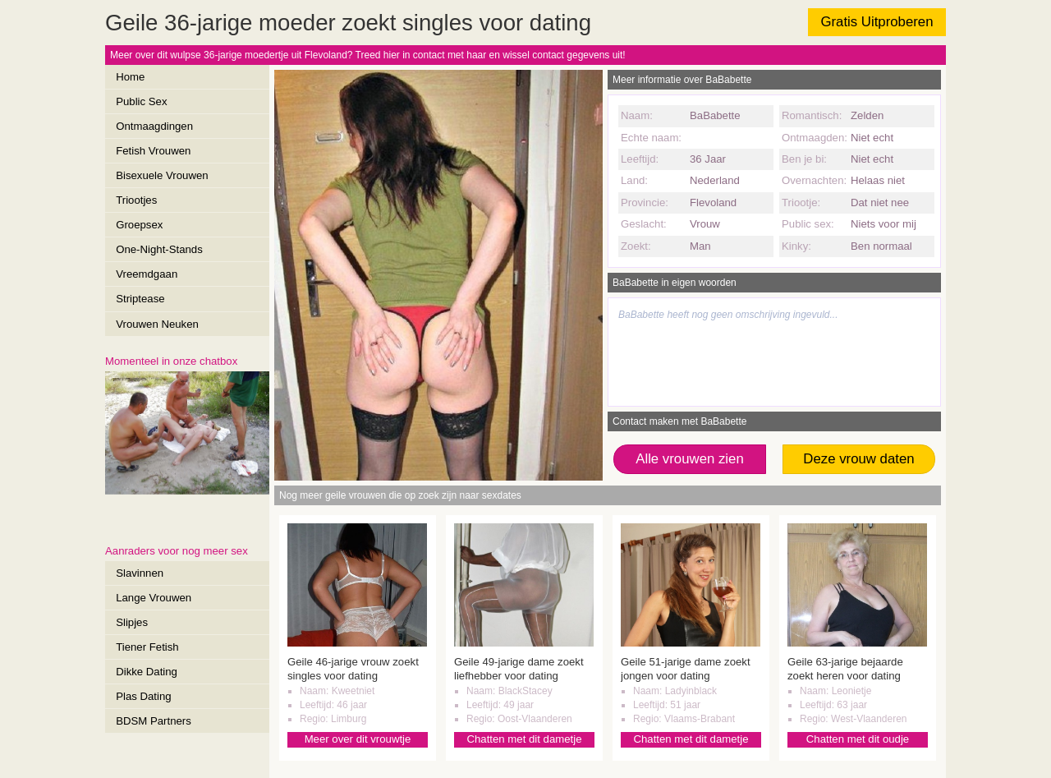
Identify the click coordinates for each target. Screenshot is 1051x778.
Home (130, 77)
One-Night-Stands (159, 249)
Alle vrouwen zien (690, 459)
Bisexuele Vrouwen (162, 175)
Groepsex (139, 225)
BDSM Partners (153, 721)
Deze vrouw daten (858, 459)
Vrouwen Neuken (157, 324)
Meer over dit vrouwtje (358, 739)
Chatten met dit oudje (857, 739)
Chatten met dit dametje (523, 739)
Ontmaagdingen (154, 126)
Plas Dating (143, 696)
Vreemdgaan (146, 274)
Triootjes (136, 200)
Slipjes (132, 622)
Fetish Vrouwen (153, 151)
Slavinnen (139, 573)
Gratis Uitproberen (876, 22)
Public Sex (141, 101)
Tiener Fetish (147, 647)
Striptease (140, 298)
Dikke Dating (146, 671)
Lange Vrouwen (153, 598)
